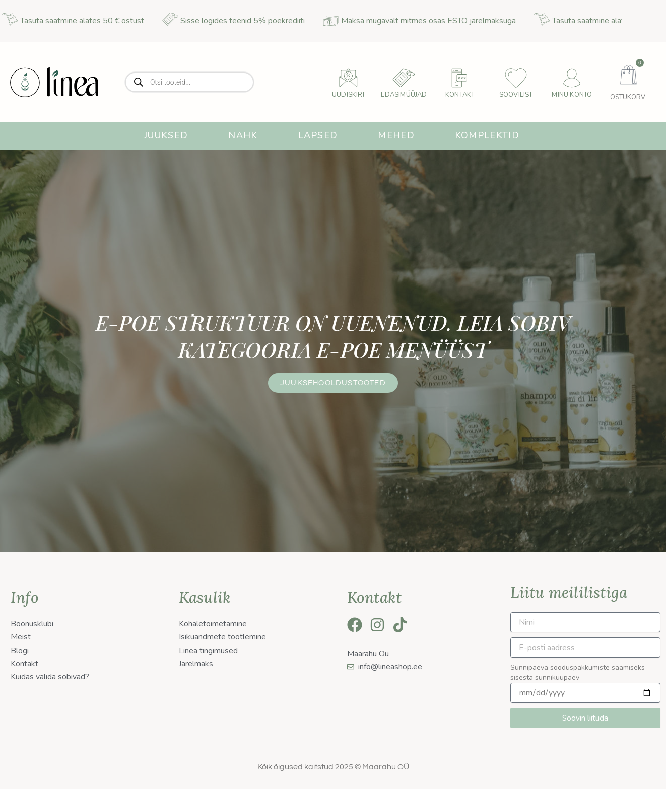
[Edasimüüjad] (404, 78)
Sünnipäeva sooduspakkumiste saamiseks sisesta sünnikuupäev (577, 672)
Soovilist (516, 94)
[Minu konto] (571, 78)
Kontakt (460, 94)
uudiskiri (348, 94)
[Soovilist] (515, 78)
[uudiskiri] (348, 78)
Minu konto (572, 94)
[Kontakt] (460, 78)
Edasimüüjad (404, 94)
